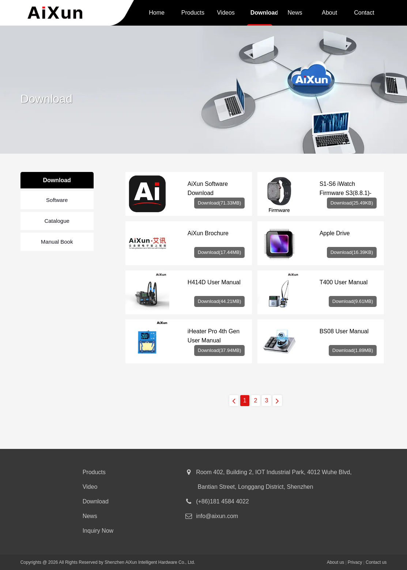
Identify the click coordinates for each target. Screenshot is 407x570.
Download (264, 13)
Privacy (355, 562)
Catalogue (56, 221)
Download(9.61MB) (352, 301)
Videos (226, 13)
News (294, 13)
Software (57, 200)
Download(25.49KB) (352, 203)
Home (157, 13)
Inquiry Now (98, 531)
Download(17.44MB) (219, 252)
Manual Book (57, 242)
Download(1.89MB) (352, 350)
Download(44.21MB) (219, 301)
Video (90, 487)
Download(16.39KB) (352, 252)
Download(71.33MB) (219, 203)
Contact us (364, 14)
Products (192, 13)
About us (329, 14)
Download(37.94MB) (219, 350)
